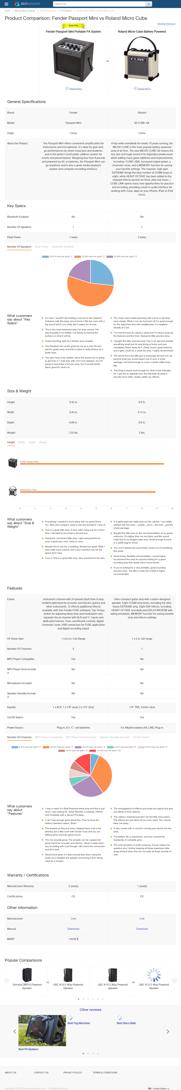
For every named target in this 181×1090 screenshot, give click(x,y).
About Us (10, 1073)
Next (174, 980)
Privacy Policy (72, 1073)
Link (73, 919)
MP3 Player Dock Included (81, 737)
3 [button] (88, 999)
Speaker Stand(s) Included (115, 737)
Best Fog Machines (79, 1023)
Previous (6, 980)
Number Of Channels (19, 737)
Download (73, 929)
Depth (32, 442)
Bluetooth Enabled (62, 247)
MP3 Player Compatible (48, 737)
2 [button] (83, 999)
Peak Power (41, 247)
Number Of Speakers (19, 247)
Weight (43, 442)
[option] (47, 981)
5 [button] (97, 999)
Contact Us (41, 1073)
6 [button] (102, 999)
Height (11, 442)
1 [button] (78, 999)
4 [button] (93, 999)
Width (21, 442)
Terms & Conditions (105, 1073)
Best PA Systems (28, 1049)
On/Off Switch (141, 737)
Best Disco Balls (126, 1023)
